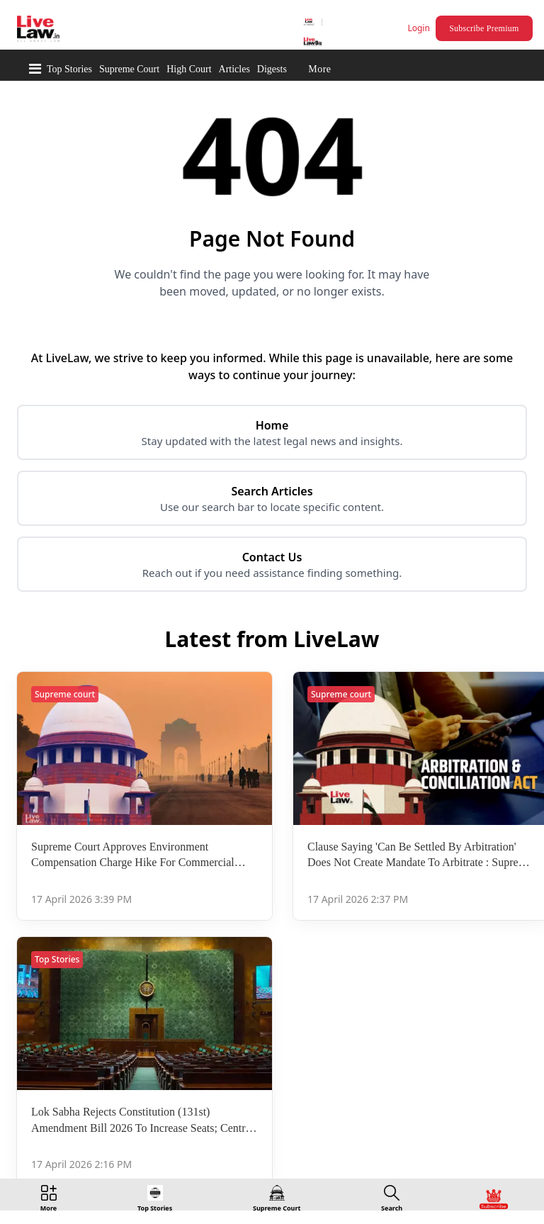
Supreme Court (129, 69)
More (319, 69)
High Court (188, 69)
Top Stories (69, 69)
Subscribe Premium (483, 28)
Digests (272, 69)
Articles (234, 69)
